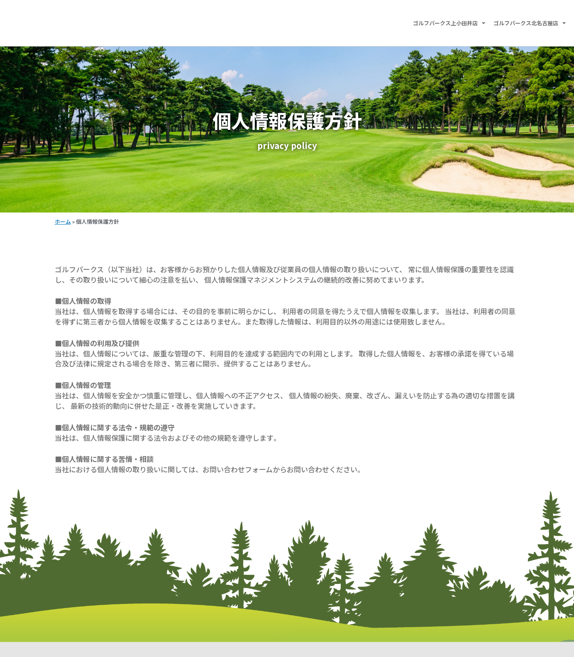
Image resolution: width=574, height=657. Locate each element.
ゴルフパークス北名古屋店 (529, 23)
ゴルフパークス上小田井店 (449, 23)
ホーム (63, 221)
